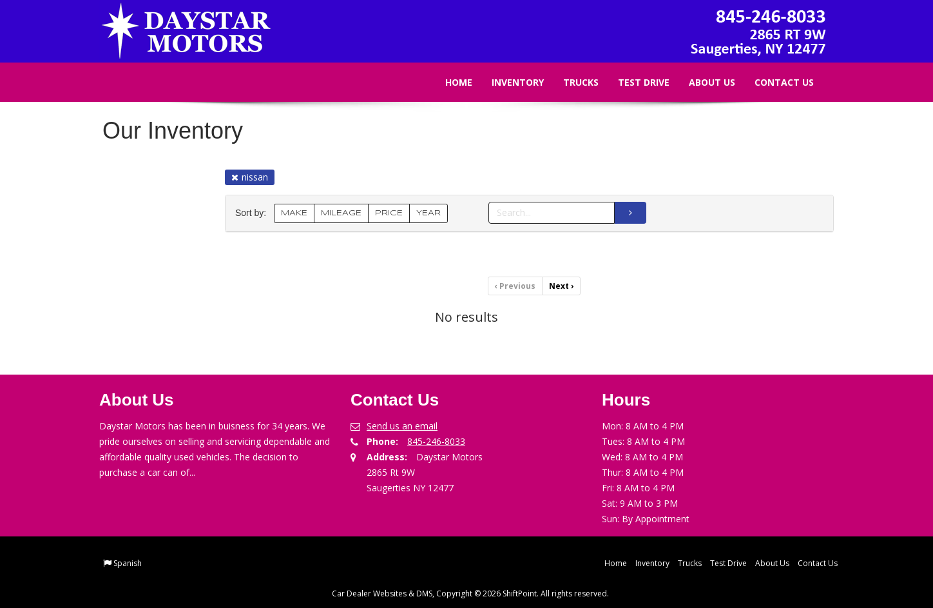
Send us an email (402, 426)
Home (449, 82)
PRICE (389, 213)
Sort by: (253, 213)
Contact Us (775, 82)
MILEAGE (341, 213)
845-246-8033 (436, 441)
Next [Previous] (561, 285)
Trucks (572, 82)
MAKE (294, 213)
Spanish (127, 563)
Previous (515, 285)
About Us (703, 82)
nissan (249, 177)
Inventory (509, 82)
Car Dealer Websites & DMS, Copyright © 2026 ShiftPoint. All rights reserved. (470, 593)
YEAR (428, 213)
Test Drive (634, 82)
